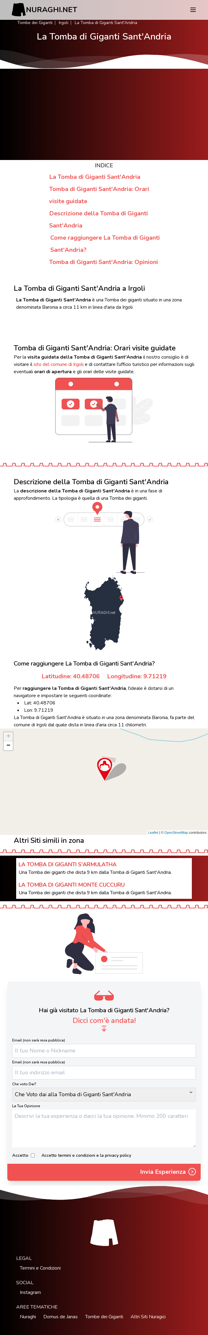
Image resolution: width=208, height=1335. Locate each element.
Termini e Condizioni (40, 1268)
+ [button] (8, 736)
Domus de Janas (60, 1316)
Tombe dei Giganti (34, 23)
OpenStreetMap (176, 832)
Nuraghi (28, 1316)
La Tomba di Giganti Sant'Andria (94, 177)
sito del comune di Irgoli (59, 364)
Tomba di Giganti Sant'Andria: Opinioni (103, 262)
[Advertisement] (104, 114)
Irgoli (63, 23)
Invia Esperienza (168, 1172)
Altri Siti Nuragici (148, 1316)
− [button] (8, 745)
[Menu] (193, 10)
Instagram (30, 1292)
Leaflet (153, 832)
